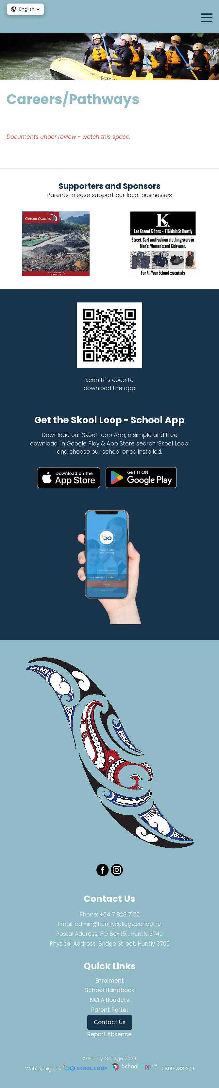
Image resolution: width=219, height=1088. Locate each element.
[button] (25, 9)
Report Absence (109, 1034)
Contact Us (110, 1022)
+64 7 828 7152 (120, 914)
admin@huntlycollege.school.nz (118, 924)
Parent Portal (109, 1010)
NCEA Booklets (109, 1000)
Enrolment (109, 981)
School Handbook (109, 990)
